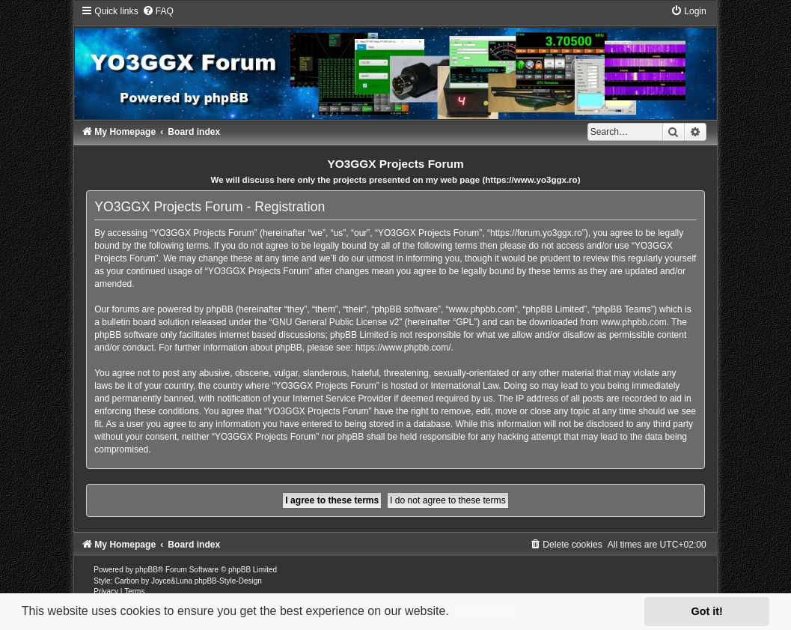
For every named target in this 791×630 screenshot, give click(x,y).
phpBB (146, 570)
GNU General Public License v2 (335, 322)
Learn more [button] (485, 611)
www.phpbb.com (634, 322)
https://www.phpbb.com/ (403, 347)
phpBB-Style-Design (228, 581)
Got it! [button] (707, 611)
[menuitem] (158, 11)
